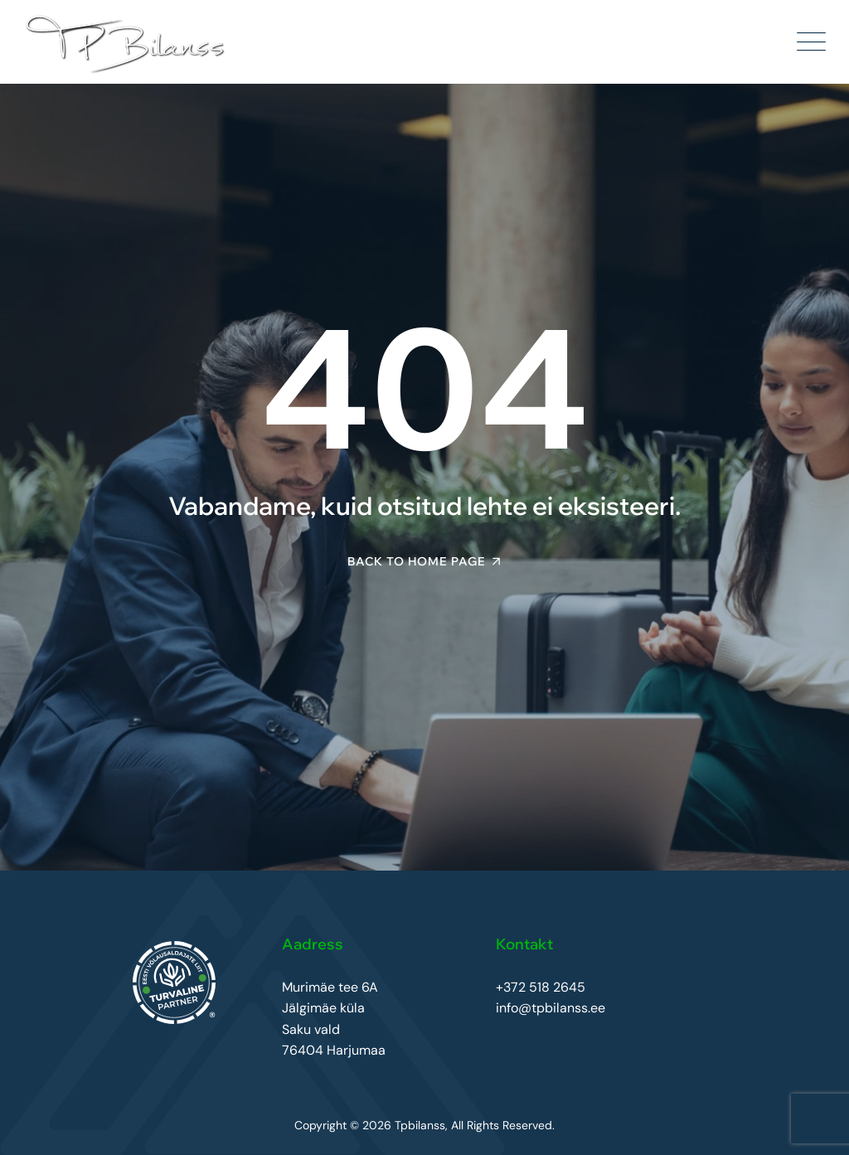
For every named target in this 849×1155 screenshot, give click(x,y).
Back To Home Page (416, 561)
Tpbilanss (420, 1125)
